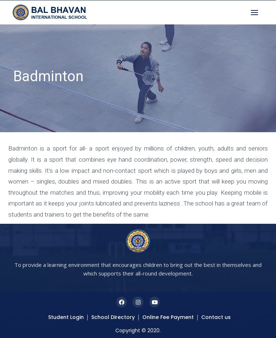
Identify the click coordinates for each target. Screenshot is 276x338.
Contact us (216, 317)
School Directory (113, 317)
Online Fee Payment (168, 317)
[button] (256, 12)
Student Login (66, 317)
